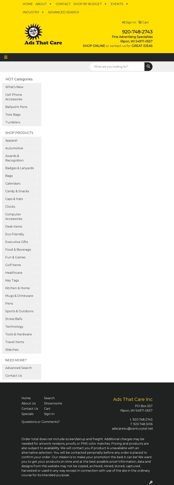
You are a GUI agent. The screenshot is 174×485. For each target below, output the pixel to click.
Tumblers (12, 122)
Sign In (49, 414)
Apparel (11, 140)
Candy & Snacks (17, 191)
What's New (14, 87)
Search (49, 398)
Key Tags (12, 280)
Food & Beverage (18, 249)
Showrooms (53, 403)
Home (26, 398)
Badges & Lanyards (19, 168)
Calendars (12, 183)
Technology (14, 326)
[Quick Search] (117, 66)
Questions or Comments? (40, 422)
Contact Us (13, 375)
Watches (11, 349)
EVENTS (117, 4)
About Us (28, 403)
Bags (9, 176)
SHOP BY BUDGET (87, 4)
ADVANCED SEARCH (63, 12)
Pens (9, 303)
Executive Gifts (16, 242)
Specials (27, 414)
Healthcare (13, 273)
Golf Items (13, 265)
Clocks (10, 206)
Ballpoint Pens (16, 107)
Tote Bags (12, 114)
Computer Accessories (13, 217)
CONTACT (63, 4)
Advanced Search (18, 368)
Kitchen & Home (17, 288)
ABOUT (41, 4)
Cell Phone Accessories (13, 97)
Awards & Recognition (14, 158)
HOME (28, 4)
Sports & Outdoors (19, 311)
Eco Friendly (14, 234)
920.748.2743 (143, 419)
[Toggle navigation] (6, 57)
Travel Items (14, 342)
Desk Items (13, 226)
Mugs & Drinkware (19, 296)
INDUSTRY (31, 12)
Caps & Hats (14, 199)
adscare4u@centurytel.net (132, 428)
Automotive (14, 148)
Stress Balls (13, 319)
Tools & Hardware (18, 334)
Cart (47, 408)
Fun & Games (15, 257)
